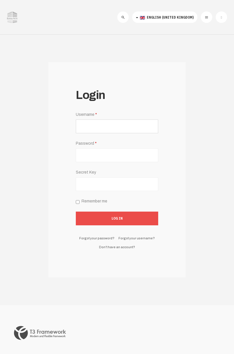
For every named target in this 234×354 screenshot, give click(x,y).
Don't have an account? (117, 247)
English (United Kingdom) (165, 17)
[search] (123, 17)
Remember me (91, 201)
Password (86, 143)
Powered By (40, 333)
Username (86, 114)
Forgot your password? (96, 238)
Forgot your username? (136, 238)
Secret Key (86, 172)
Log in (117, 218)
